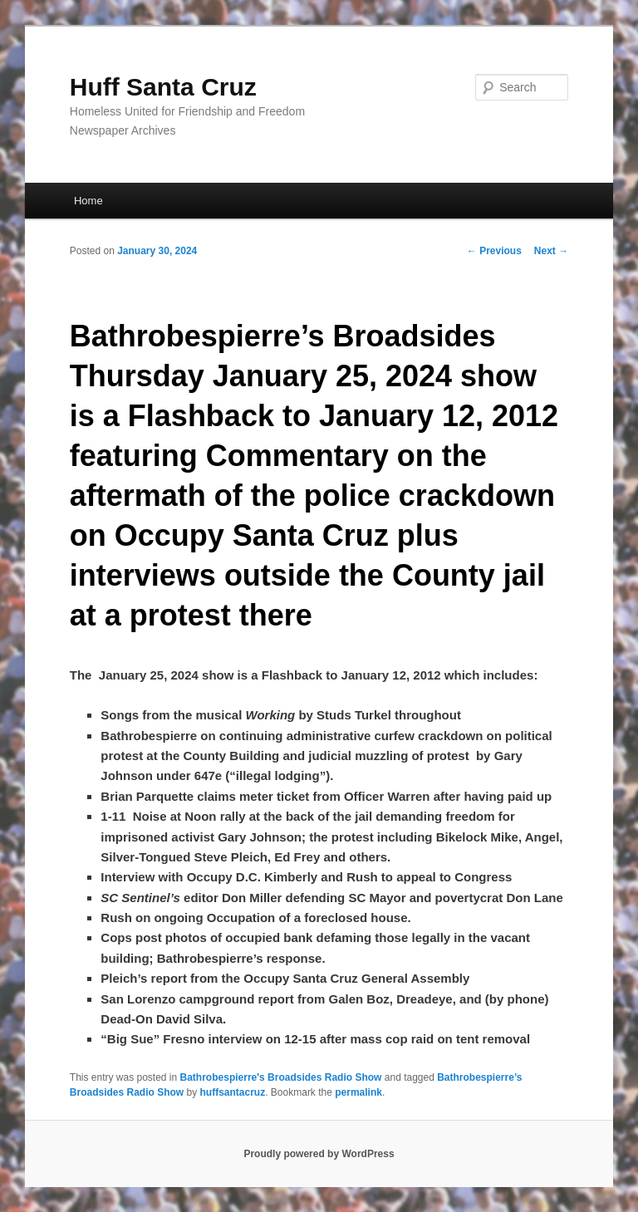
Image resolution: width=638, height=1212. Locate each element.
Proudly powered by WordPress (318, 1154)
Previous (494, 251)
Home (88, 200)
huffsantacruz (233, 1092)
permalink (358, 1092)
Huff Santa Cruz (163, 87)
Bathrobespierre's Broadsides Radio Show (281, 1077)
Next (551, 251)
